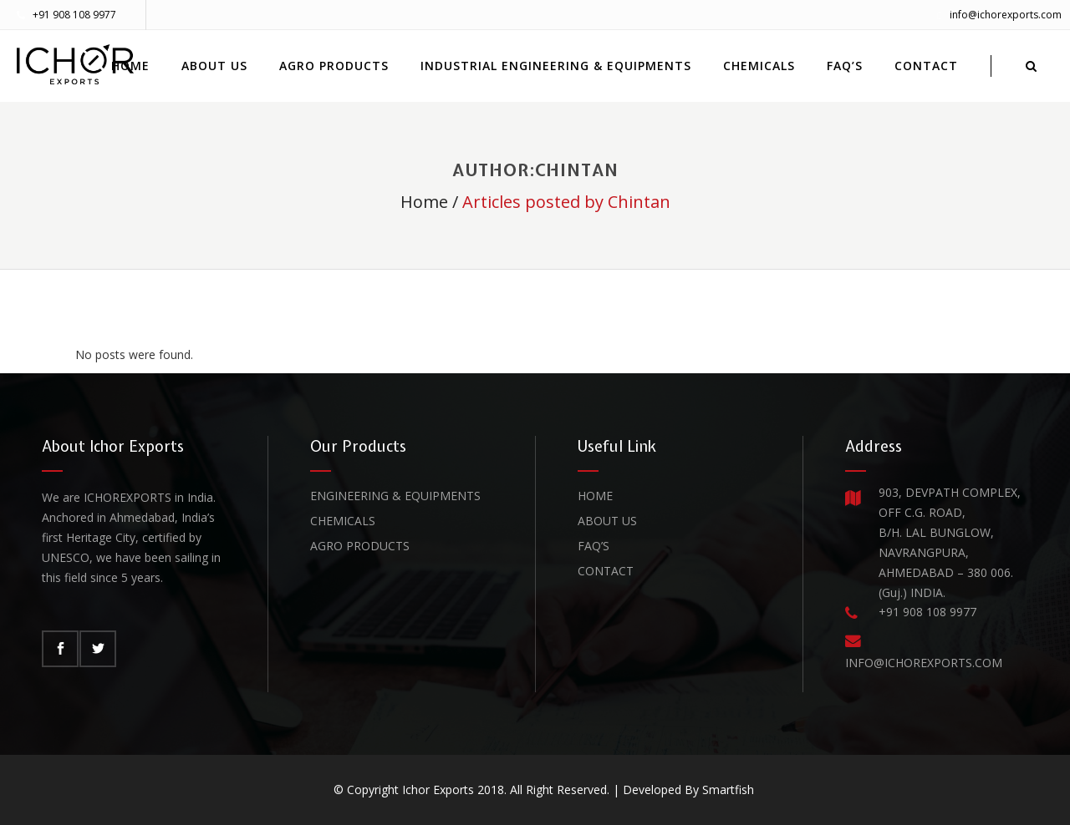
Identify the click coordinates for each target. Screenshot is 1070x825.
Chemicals (342, 521)
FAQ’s (593, 546)
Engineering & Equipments (395, 496)
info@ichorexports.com (1006, 15)
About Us (607, 521)
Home (424, 201)
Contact (606, 571)
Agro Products (360, 546)
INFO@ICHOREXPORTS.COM (923, 663)
